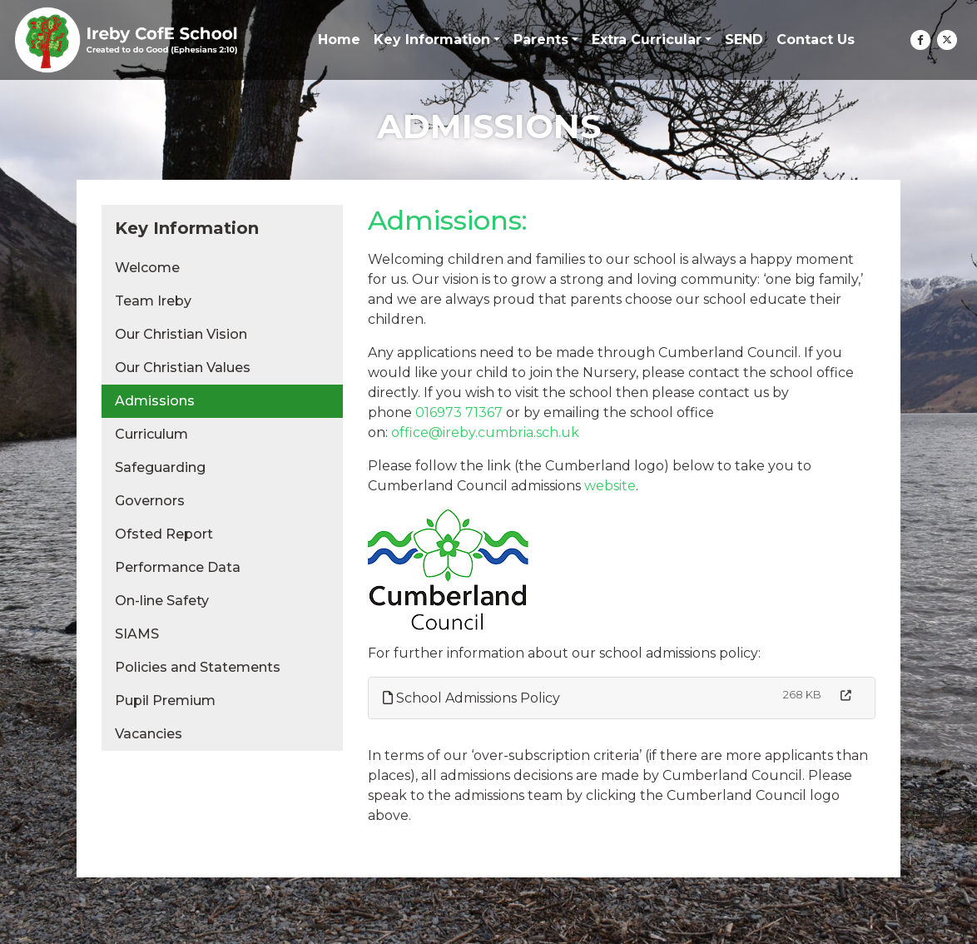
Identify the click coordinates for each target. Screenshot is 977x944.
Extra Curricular (647, 39)
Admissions (155, 401)
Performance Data (178, 567)
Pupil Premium (165, 700)
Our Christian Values (182, 367)
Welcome (147, 268)
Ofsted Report (164, 534)
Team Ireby (153, 301)
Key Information (432, 39)
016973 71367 (459, 412)
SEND (744, 39)
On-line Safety (162, 601)
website (610, 486)
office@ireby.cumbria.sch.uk (485, 432)
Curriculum (151, 434)
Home (339, 39)
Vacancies (148, 734)
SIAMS (137, 634)
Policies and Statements (197, 667)
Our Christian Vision (181, 334)
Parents (540, 39)
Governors (150, 501)
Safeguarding (160, 467)
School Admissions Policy (471, 698)
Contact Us (815, 39)
